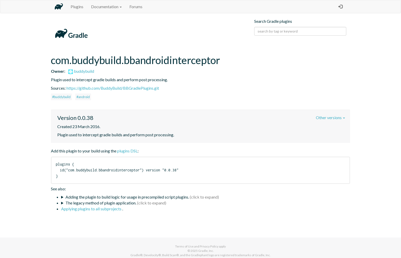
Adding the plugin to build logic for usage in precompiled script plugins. (127, 196)
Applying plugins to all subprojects (91, 208)
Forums (135, 6)
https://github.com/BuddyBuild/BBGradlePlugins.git (112, 88)
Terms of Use (184, 246)
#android (83, 97)
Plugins (77, 6)
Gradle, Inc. (206, 251)
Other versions (330, 117)
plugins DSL (127, 150)
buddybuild (81, 71)
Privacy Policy (209, 246)
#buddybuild (61, 97)
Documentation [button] (106, 6)
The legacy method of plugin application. (100, 202)
